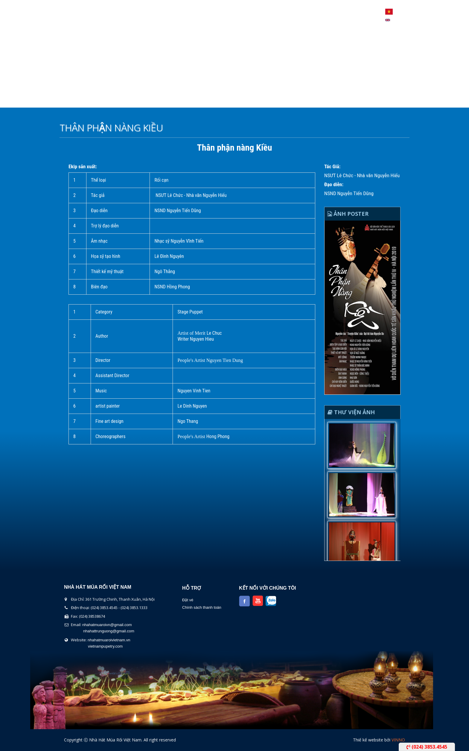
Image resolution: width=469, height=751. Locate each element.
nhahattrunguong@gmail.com (108, 631)
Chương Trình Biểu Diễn (172, 100)
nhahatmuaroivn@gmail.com (107, 624)
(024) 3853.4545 (426, 747)
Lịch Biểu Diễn (230, 100)
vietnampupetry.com (105, 646)
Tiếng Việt (389, 12)
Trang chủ (79, 100)
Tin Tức (270, 100)
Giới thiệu (118, 100)
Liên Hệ (301, 100)
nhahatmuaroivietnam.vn (109, 640)
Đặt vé (187, 600)
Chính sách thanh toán (201, 607)
